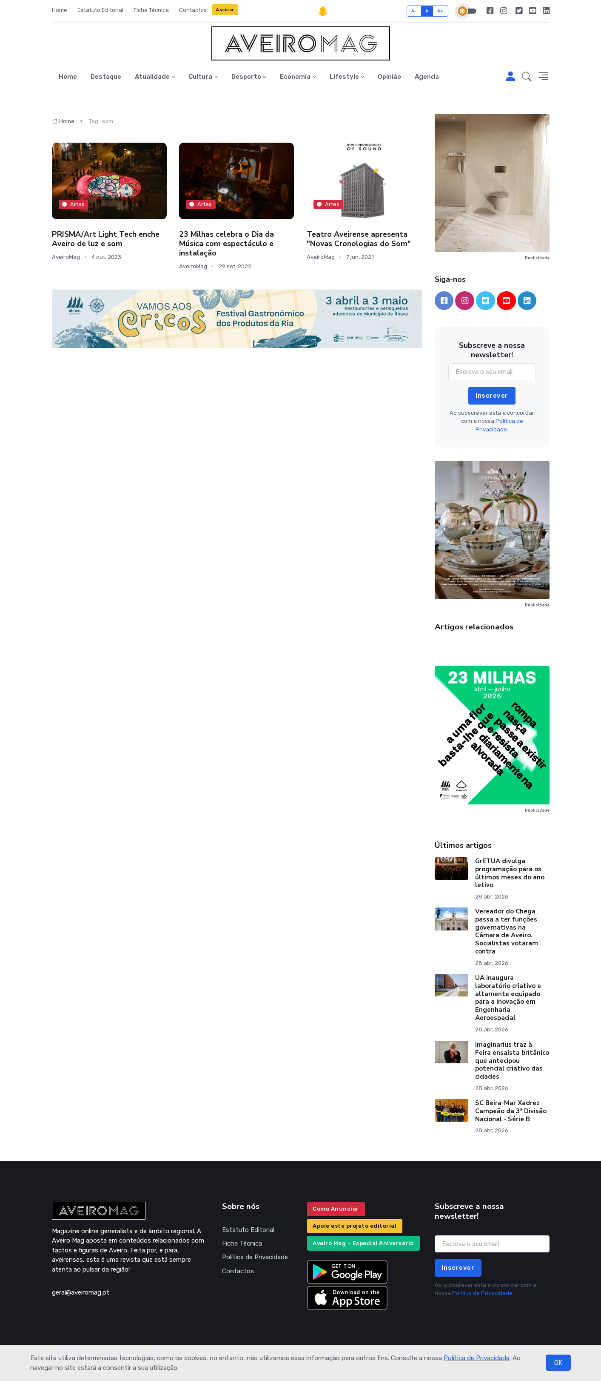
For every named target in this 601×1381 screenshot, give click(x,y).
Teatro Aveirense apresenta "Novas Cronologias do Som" (359, 239)
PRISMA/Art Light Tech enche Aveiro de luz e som (106, 239)
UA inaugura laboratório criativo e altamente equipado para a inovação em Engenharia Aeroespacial (508, 997)
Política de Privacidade (477, 1358)
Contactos (193, 10)
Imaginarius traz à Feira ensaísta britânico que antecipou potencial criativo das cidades (512, 1060)
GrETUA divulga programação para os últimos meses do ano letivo (509, 873)
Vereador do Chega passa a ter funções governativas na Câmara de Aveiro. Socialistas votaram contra (506, 931)
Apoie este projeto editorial (354, 1226)
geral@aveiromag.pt (80, 1292)
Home (59, 10)
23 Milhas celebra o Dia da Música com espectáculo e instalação (226, 243)
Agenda (427, 76)
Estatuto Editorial (100, 10)
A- (414, 11)
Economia (295, 76)
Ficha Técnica (151, 10)
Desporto (246, 76)
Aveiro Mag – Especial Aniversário (363, 1243)
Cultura (200, 76)
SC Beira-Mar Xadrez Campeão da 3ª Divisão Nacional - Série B (511, 1111)
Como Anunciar (336, 1209)
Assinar (225, 9)
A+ (440, 11)
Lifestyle (344, 76)
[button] (527, 77)
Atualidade (152, 76)
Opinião (389, 76)
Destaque (106, 76)
